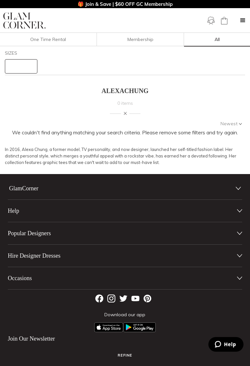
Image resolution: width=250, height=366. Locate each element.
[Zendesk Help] (225, 344)
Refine (125, 355)
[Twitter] (123, 298)
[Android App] (139, 327)
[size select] (21, 66)
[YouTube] (135, 298)
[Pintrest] (147, 298)
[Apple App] (108, 327)
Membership (140, 39)
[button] (243, 20)
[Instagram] (111, 298)
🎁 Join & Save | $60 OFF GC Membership (125, 4)
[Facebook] (99, 298)
